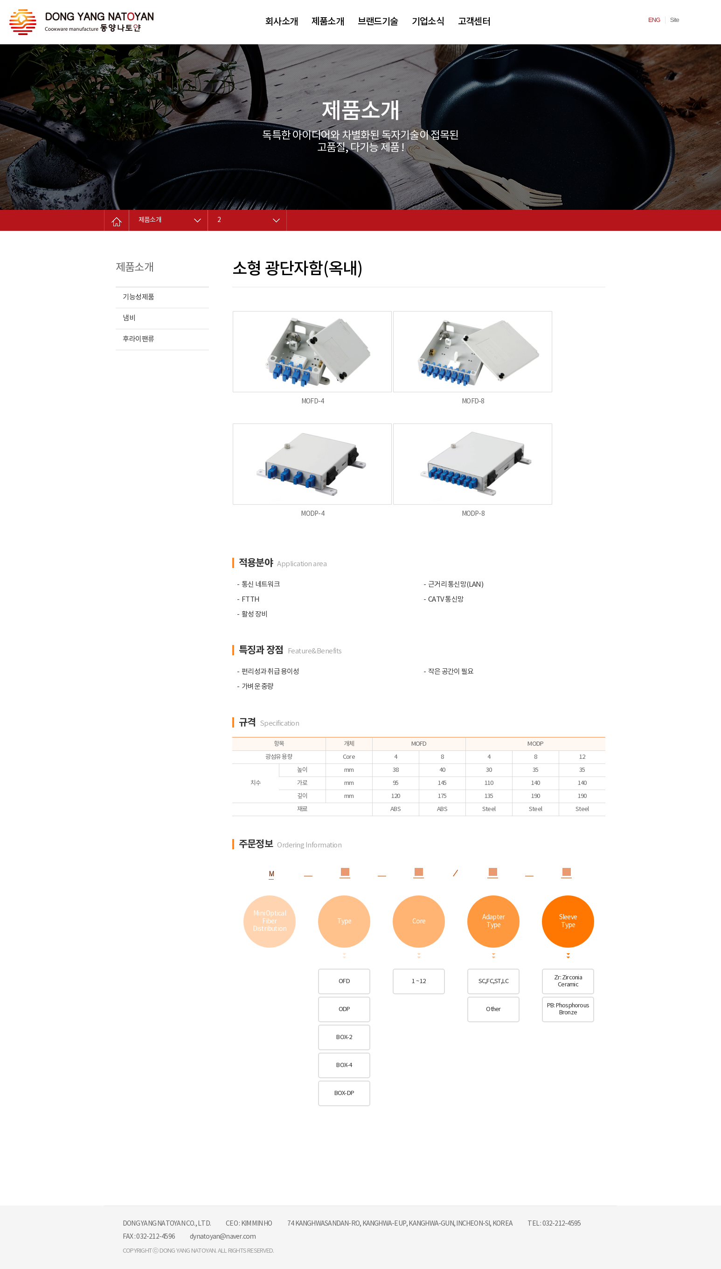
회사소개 (281, 22)
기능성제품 (138, 297)
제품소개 (328, 22)
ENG (654, 19)
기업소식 (428, 22)
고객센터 (474, 22)
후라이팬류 (138, 339)
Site (674, 19)
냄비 (129, 318)
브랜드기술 (378, 22)
